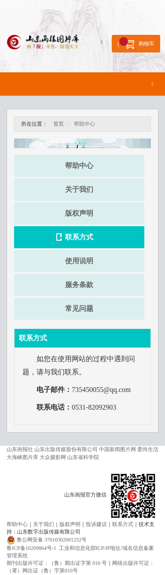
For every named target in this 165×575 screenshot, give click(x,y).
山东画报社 (20, 449)
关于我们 (79, 189)
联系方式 (79, 237)
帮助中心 (79, 165)
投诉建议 (96, 524)
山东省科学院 (83, 457)
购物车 (136, 43)
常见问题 (79, 308)
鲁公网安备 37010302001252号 (52, 540)
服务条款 (79, 284)
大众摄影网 (53, 457)
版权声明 (79, 213)
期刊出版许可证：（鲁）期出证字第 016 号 (57, 563)
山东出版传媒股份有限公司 (66, 449)
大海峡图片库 (22, 457)
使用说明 (79, 261)
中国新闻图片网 (117, 449)
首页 (58, 124)
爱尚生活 (147, 449)
